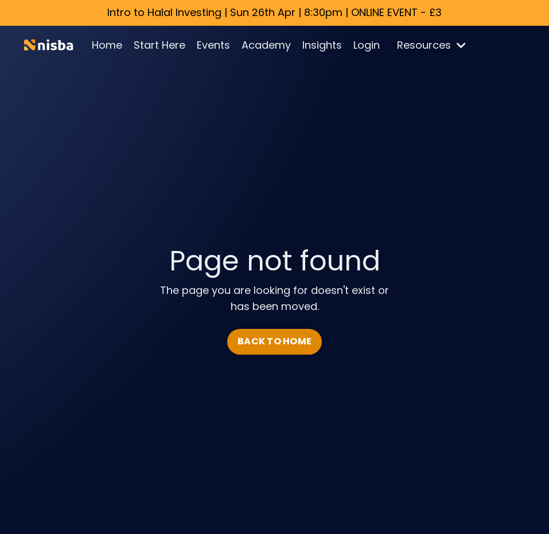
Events (213, 45)
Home (107, 45)
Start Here (159, 45)
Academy (266, 45)
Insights (322, 45)
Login (366, 45)
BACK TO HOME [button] (274, 341)
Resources (431, 45)
